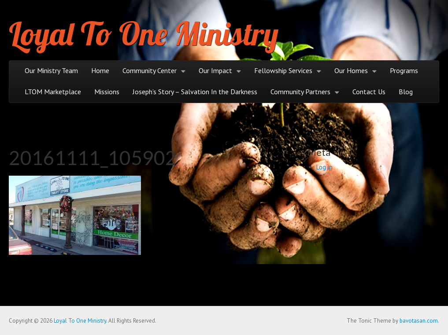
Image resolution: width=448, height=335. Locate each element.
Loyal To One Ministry (143, 33)
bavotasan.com (419, 320)
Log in (324, 167)
